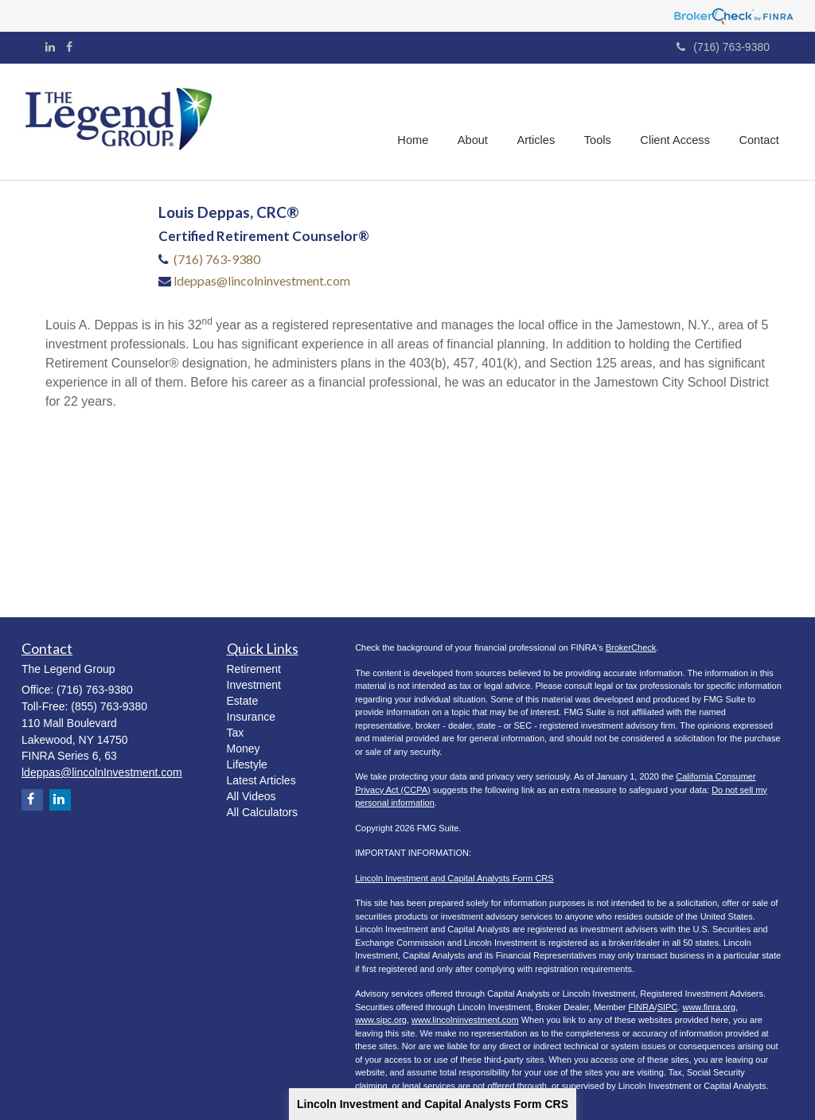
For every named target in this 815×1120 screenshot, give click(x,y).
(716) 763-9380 (723, 47)
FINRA (642, 1007)
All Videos (251, 796)
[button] (477, 122)
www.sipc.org (381, 1020)
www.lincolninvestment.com (465, 1020)
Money (243, 748)
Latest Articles (261, 780)
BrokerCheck (631, 647)
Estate (243, 700)
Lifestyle (247, 764)
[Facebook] (69, 47)
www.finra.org (708, 1007)
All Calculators (262, 812)
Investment (254, 685)
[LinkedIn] (50, 47)
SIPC (667, 1007)
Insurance (251, 716)
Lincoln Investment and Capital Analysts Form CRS (432, 1104)
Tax (235, 732)
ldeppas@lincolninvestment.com (262, 280)
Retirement (254, 669)
